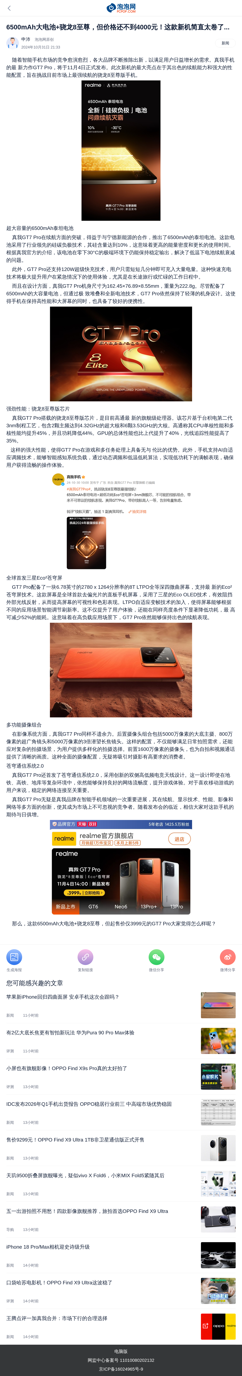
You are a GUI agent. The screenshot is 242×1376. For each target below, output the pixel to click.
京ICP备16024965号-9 (121, 1369)
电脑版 (121, 1351)
